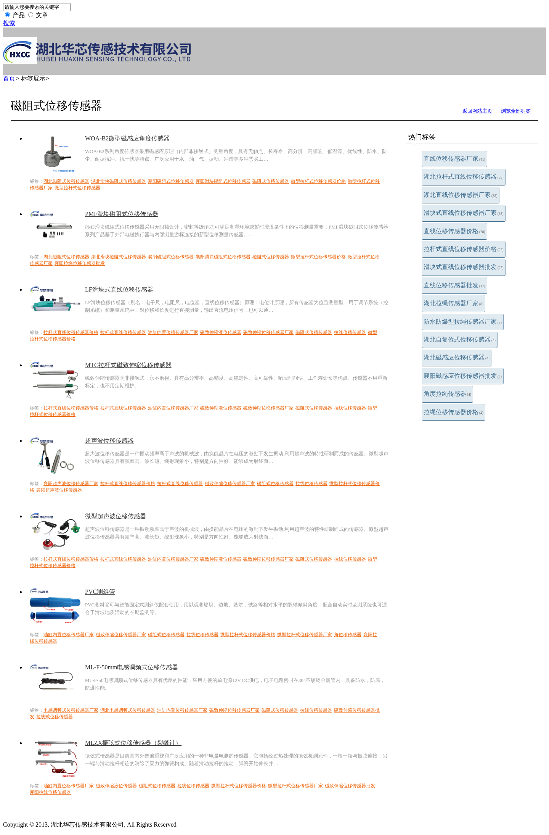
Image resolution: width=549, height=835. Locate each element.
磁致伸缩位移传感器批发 (350, 785)
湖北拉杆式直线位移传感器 (464, 176)
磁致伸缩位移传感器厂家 (268, 332)
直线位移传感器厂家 (454, 158)
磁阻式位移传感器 (270, 181)
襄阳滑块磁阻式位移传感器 (223, 181)
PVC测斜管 (100, 591)
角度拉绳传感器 (447, 393)
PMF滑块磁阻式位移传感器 (121, 214)
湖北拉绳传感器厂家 (453, 303)
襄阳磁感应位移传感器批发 (463, 375)
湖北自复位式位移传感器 (460, 339)
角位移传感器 (347, 634)
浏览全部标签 (516, 111)
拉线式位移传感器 (54, 716)
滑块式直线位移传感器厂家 (464, 213)
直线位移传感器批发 (454, 285)
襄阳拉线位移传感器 (50, 792)
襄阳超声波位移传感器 (59, 490)
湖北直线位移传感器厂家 (461, 195)
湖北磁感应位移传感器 (457, 357)
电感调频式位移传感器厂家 (70, 710)
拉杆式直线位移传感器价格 (464, 249)
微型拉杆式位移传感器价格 (318, 181)
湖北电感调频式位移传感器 (127, 710)
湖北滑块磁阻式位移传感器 (118, 181)
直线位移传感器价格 (454, 231)
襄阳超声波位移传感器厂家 (70, 483)
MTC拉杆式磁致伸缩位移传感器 (128, 365)
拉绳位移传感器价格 (453, 412)
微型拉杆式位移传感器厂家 (304, 634)
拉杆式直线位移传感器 (123, 332)
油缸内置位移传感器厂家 (173, 332)
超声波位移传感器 (109, 440)
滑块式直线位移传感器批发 (464, 267)
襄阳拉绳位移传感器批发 (80, 263)
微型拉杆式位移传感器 (77, 187)
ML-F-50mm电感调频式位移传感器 (131, 667)
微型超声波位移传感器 (115, 516)
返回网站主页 (477, 111)
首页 (9, 78)
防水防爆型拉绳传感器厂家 (463, 321)
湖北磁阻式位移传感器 (66, 181)
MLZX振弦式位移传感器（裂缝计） (133, 743)
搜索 (9, 23)
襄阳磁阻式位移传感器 (171, 181)
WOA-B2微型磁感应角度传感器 (127, 138)
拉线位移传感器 (350, 332)
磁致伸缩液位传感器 (220, 332)
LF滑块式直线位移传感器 (119, 289)
